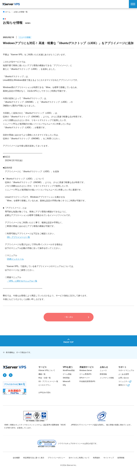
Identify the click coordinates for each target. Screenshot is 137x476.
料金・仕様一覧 (44, 378)
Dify (64, 385)
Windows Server (85, 370)
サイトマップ (108, 458)
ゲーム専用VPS (85, 374)
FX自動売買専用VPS (87, 381)
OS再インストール (15, 259)
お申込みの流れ (44, 392)
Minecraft (66, 381)
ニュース (103, 370)
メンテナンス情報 (107, 378)
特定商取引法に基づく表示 (33, 458)
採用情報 (120, 458)
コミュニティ (125, 381)
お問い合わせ (123, 378)
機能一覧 (41, 374)
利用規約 (96, 458)
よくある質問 (123, 374)
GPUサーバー (84, 378)
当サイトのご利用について (79, 458)
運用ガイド (124, 385)
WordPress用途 (69, 370)
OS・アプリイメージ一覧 (18, 237)
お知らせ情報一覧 (21, 12)
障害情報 (103, 374)
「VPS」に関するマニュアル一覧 (22, 281)
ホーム (6, 12)
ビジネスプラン (44, 385)
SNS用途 (66, 378)
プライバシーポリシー (56, 458)
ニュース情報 (25, 37)
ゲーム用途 (67, 374)
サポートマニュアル (126, 370)
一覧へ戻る (68, 317)
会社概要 (16, 458)
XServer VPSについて (46, 370)
